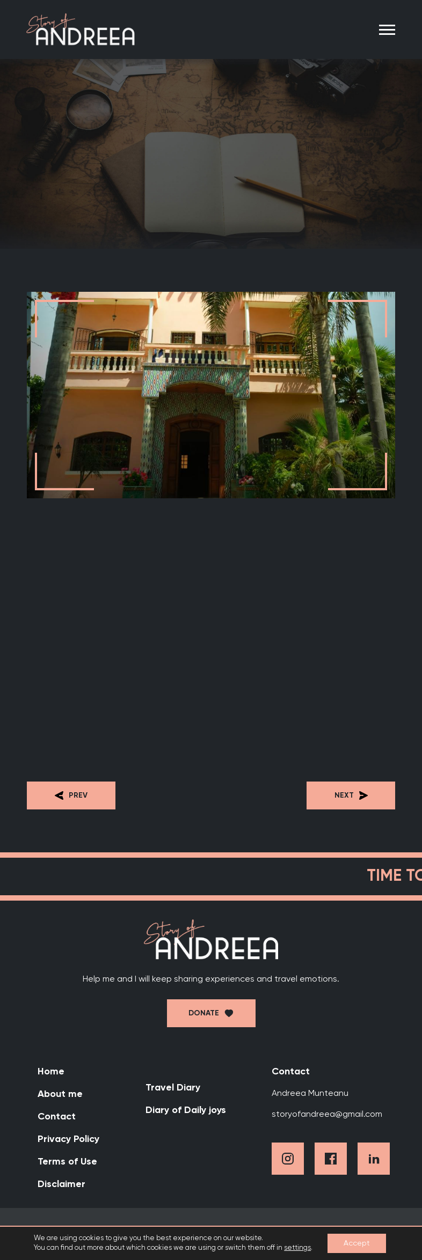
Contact (57, 1117)
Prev (71, 795)
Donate (203, 1013)
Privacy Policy (68, 1139)
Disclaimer (61, 1184)
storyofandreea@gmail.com (327, 1114)
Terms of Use (67, 1162)
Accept (357, 1243)
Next (351, 795)
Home (51, 1072)
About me (60, 1094)
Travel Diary (172, 1088)
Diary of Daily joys (185, 1110)
